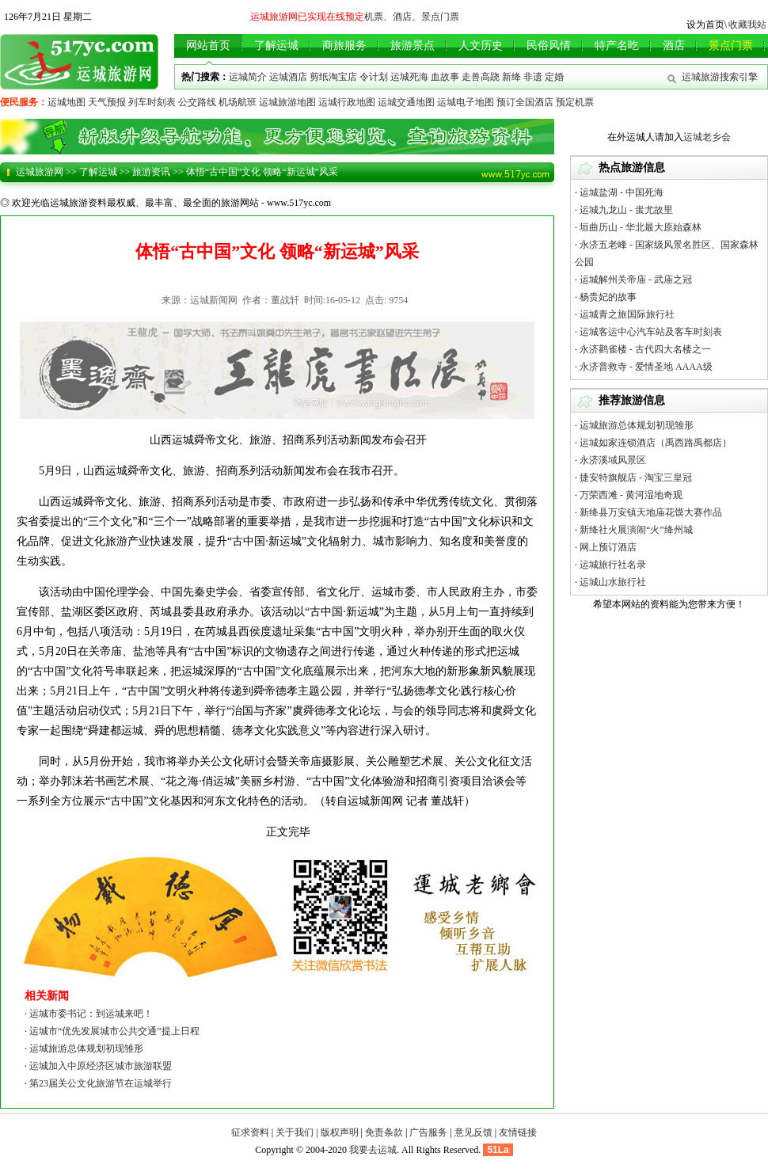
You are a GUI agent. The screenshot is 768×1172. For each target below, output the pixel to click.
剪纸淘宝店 (333, 76)
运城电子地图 (465, 102)
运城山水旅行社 (613, 582)
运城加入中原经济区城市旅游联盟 (100, 1065)
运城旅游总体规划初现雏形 (86, 1048)
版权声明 (340, 1132)
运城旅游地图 (287, 102)
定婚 (554, 76)
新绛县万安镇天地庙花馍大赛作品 (651, 512)
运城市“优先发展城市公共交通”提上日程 (114, 1031)
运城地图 (67, 102)
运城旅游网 (39, 171)
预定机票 (575, 102)
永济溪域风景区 (613, 460)
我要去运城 (373, 1149)
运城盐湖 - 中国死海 (621, 192)
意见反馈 (473, 1132)
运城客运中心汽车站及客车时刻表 (651, 331)
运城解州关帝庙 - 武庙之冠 (636, 279)
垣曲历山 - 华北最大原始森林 (640, 227)
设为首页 (705, 24)
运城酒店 (288, 76)
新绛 (511, 76)
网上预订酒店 (608, 547)
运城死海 (409, 76)
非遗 (532, 76)
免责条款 (384, 1132)
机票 (373, 16)
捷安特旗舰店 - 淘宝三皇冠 (636, 477)
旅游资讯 (151, 171)
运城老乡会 (707, 137)
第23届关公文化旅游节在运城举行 (100, 1083)
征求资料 (250, 1132)
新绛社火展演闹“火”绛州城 (636, 529)
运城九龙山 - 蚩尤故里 (626, 209)
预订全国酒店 (524, 102)
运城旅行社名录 (613, 564)
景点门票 (440, 16)
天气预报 (107, 102)
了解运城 (98, 171)
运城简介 (248, 76)
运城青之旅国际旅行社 (627, 314)
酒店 (402, 16)
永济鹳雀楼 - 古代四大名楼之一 (645, 349)
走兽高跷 (481, 76)
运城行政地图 (346, 102)
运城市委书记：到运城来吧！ (91, 1013)
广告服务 (428, 1132)
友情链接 (518, 1132)
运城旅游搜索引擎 (720, 76)
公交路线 (197, 102)
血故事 (445, 76)
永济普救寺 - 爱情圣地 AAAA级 (646, 366)
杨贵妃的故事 (608, 297)
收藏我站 (747, 24)
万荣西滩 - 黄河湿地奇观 (631, 494)
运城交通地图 (406, 102)
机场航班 (238, 102)
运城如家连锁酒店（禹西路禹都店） (656, 442)
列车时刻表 (152, 102)
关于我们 (295, 1132)
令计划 (373, 76)
